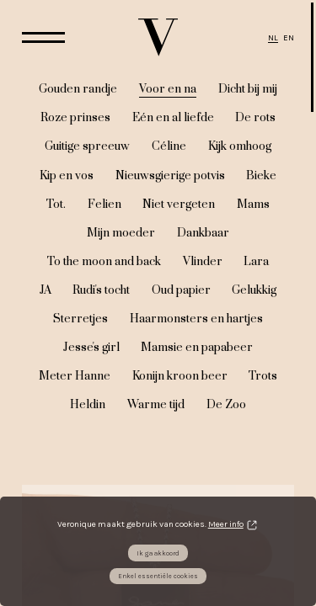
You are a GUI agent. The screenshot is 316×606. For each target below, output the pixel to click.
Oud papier (181, 290)
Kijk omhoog (239, 146)
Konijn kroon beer (180, 376)
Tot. (56, 204)
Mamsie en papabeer (197, 347)
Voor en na (167, 89)
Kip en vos (67, 175)
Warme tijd (156, 404)
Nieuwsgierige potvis (170, 175)
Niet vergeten (178, 204)
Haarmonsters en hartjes (196, 319)
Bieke (261, 175)
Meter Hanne (74, 376)
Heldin (87, 404)
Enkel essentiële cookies (158, 576)
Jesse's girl (91, 347)
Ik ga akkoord (158, 553)
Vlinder (202, 261)
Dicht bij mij (247, 89)
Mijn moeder (121, 233)
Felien (104, 204)
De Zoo (226, 404)
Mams (253, 204)
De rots (255, 117)
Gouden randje (78, 89)
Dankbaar (203, 233)
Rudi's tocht (101, 290)
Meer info (226, 524)
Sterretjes (80, 319)
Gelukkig (254, 290)
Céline (169, 146)
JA (45, 290)
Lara (256, 261)
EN (288, 37)
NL (273, 37)
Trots (263, 376)
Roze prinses (75, 117)
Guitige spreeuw (87, 146)
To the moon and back (104, 261)
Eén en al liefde (173, 117)
